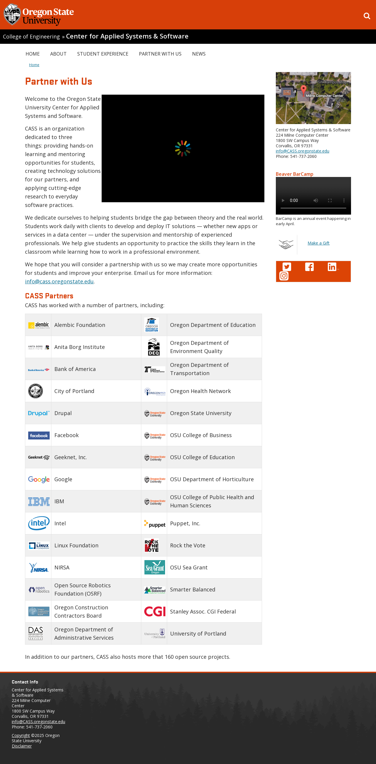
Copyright (21, 735)
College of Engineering (31, 36)
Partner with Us (160, 54)
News (199, 54)
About (58, 54)
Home (33, 54)
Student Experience (102, 54)
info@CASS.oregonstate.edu (302, 151)
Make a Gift (319, 243)
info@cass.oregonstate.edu (59, 281)
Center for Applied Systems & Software (127, 36)
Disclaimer (22, 746)
